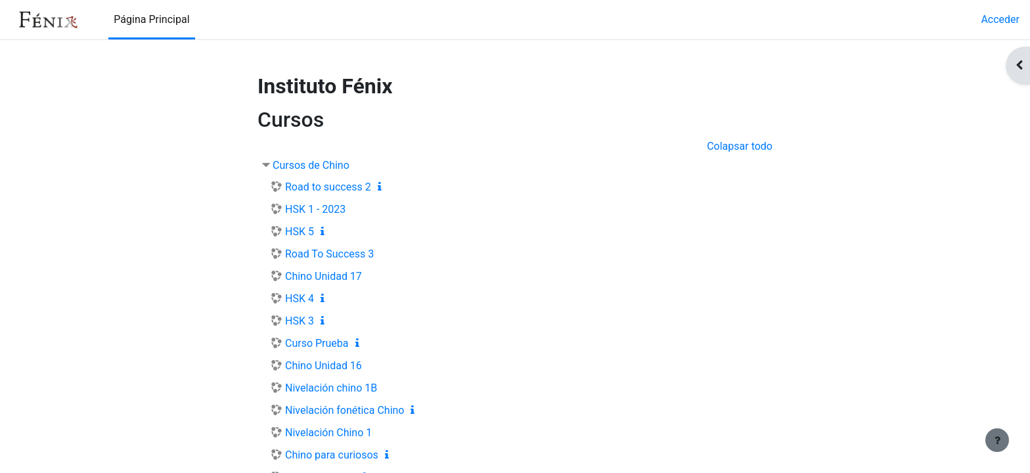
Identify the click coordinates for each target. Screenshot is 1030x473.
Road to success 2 (328, 187)
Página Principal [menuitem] (151, 19)
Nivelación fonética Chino (344, 410)
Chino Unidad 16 (323, 365)
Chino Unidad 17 (323, 276)
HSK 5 (299, 231)
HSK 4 (299, 298)
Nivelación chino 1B (331, 388)
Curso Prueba (317, 343)
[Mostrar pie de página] (997, 440)
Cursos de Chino (311, 165)
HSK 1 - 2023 (315, 209)
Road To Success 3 (329, 254)
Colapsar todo (739, 146)
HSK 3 (299, 321)
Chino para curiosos (331, 455)
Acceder (1000, 19)
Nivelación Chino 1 (328, 432)
